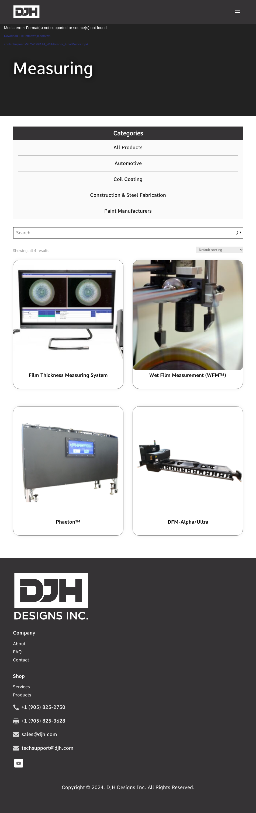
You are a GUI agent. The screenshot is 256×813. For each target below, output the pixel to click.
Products (22, 695)
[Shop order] (219, 250)
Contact (21, 660)
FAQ (17, 652)
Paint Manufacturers (128, 211)
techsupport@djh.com (47, 748)
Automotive (128, 163)
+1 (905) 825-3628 (43, 721)
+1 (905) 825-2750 (43, 707)
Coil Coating (128, 179)
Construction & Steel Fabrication (128, 195)
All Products (128, 147)
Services (21, 687)
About (19, 644)
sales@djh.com (39, 734)
